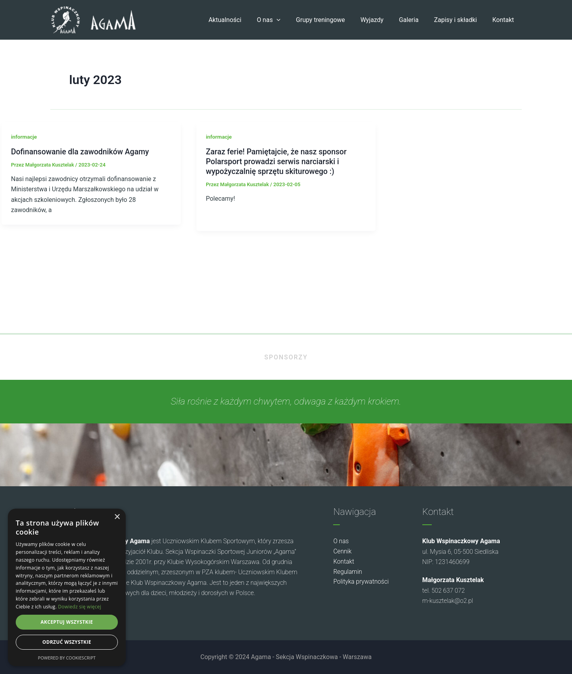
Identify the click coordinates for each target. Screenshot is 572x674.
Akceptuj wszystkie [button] (66, 622)
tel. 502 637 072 (444, 590)
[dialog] (67, 587)
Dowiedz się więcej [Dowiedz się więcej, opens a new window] (79, 606)
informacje (24, 137)
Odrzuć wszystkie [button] (66, 642)
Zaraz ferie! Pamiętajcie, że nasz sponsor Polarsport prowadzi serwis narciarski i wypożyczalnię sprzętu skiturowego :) (278, 161)
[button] (293, 20)
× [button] (117, 517)
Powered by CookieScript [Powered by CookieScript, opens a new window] (67, 658)
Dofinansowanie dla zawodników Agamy (81, 151)
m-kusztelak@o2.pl (449, 601)
